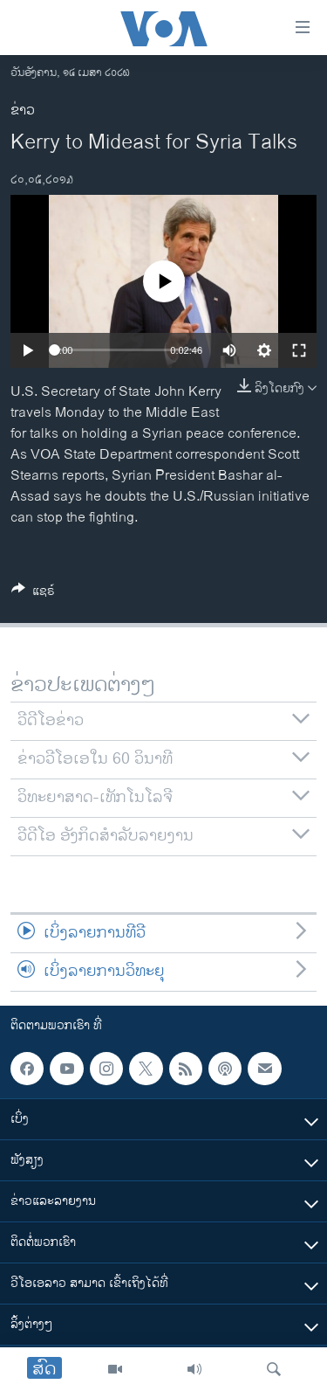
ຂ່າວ (22, 110)
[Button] (33, 594)
